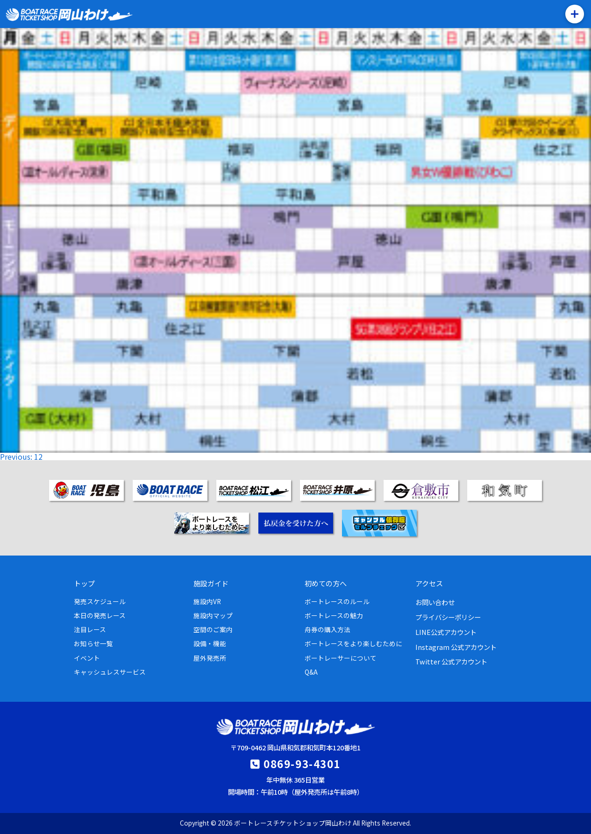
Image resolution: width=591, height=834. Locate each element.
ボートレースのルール (337, 601)
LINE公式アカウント (446, 632)
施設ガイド (210, 583)
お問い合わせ (435, 602)
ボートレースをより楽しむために (353, 643)
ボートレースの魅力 (334, 615)
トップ (84, 583)
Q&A (311, 672)
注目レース (90, 629)
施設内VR (207, 601)
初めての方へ (326, 583)
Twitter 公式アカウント (451, 661)
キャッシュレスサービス (110, 672)
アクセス (429, 583)
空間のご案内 (213, 629)
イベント (87, 658)
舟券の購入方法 (327, 629)
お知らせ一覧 (93, 643)
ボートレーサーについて (341, 658)
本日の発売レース (100, 615)
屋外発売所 (209, 658)
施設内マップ (213, 615)
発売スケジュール (100, 601)
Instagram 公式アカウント (456, 647)
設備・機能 (209, 643)
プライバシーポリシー (448, 617)
